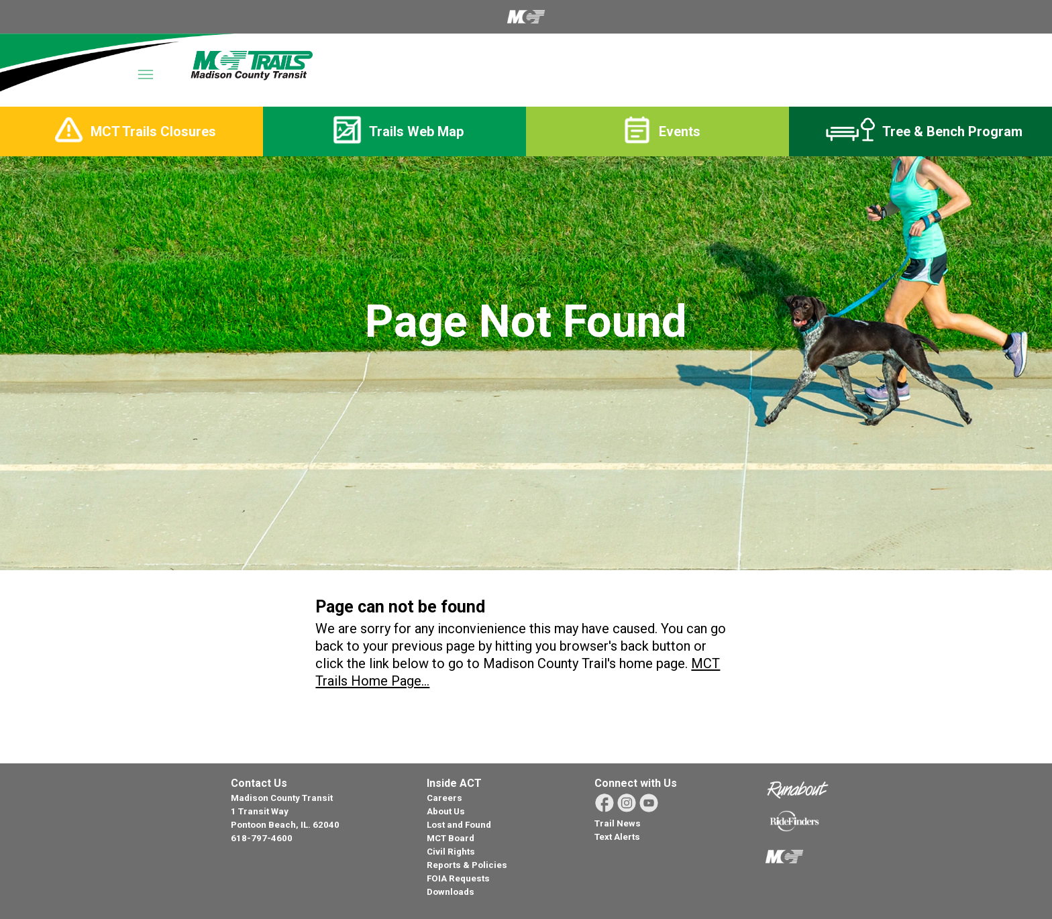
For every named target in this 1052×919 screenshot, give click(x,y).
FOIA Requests (458, 878)
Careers (444, 798)
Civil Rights (451, 852)
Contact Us (259, 783)
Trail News (617, 823)
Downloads (450, 892)
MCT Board (450, 838)
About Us (446, 811)
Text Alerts (617, 837)
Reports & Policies (467, 865)
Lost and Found (459, 825)
